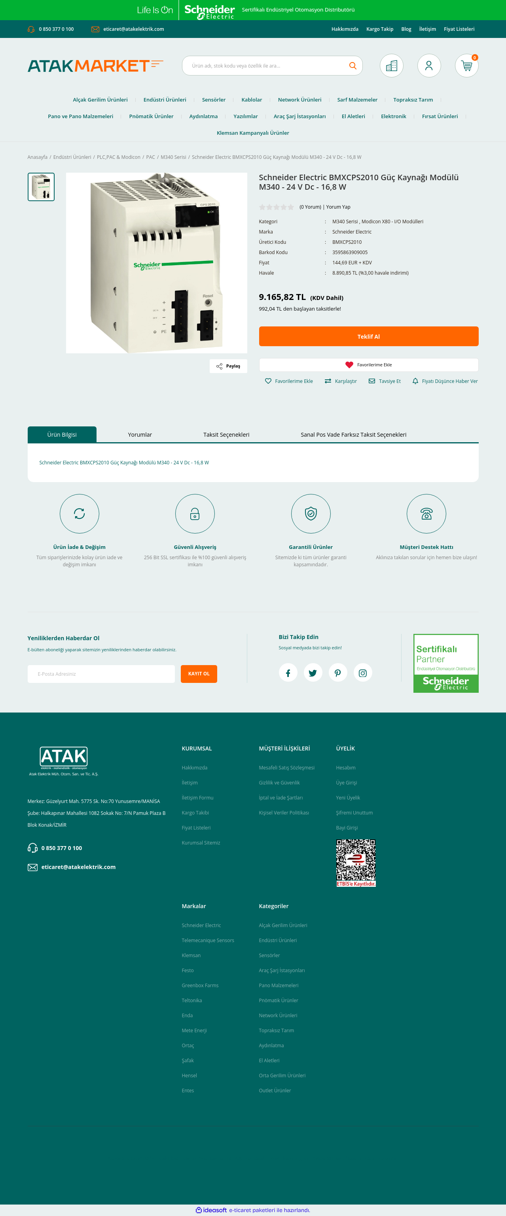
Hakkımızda (345, 29)
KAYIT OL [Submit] (199, 673)
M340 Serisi (345, 221)
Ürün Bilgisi (62, 434)
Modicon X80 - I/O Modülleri (392, 221)
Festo (188, 970)
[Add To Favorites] (369, 365)
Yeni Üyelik (348, 797)
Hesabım (346, 767)
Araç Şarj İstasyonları (282, 970)
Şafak (188, 1060)
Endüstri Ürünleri (278, 940)
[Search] (272, 65)
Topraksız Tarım (276, 1030)
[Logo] (99, 66)
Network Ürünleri (278, 1015)
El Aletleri (269, 1060)
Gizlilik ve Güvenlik (279, 782)
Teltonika (192, 1000)
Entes (188, 1090)
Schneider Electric (351, 231)
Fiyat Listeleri (459, 29)
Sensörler (269, 955)
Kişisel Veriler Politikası (284, 812)
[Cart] (467, 65)
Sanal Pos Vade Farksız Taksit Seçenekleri (354, 434)
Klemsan (191, 955)
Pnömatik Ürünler (278, 1000)
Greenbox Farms (200, 985)
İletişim (427, 29)
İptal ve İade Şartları (281, 797)
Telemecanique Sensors (208, 940)
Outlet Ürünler (275, 1090)
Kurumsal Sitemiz (201, 842)
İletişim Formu (198, 797)
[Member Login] (429, 65)
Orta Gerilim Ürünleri (282, 1075)
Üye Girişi (346, 782)
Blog (406, 29)
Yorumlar (140, 434)
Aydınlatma (271, 1045)
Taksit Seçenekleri (226, 434)
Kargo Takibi (195, 812)
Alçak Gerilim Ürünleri (283, 925)
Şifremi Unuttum (354, 812)
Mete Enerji (194, 1030)
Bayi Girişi (347, 827)
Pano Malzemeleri (279, 985)
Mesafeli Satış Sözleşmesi (287, 767)
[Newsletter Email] (101, 674)
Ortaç (188, 1045)
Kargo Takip (379, 29)
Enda (187, 1015)
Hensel (189, 1075)
